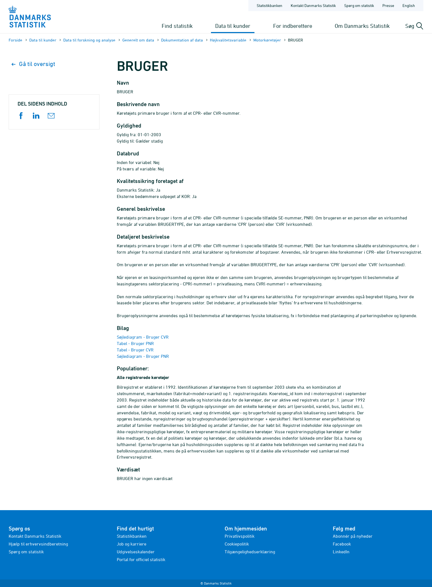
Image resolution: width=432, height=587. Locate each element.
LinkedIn (341, 551)
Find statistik (177, 26)
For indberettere (292, 26)
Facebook (342, 543)
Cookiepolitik (237, 543)
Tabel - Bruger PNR (135, 343)
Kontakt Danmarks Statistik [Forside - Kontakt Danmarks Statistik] (313, 5)
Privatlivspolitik (239, 536)
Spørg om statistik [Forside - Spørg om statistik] (359, 5)
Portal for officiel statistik (141, 559)
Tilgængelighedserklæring (250, 551)
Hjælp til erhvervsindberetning (38, 543)
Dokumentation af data (182, 40)
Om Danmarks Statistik (362, 26)
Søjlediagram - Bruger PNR (143, 356)
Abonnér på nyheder (353, 536)
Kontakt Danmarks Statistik (35, 536)
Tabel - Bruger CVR (135, 349)
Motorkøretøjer (267, 40)
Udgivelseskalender (136, 551)
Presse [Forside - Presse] (388, 5)
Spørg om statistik (26, 551)
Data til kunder (232, 26)
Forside (15, 40)
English (408, 5)
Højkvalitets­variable (228, 40)
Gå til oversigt (33, 63)
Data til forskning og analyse (89, 40)
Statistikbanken (269, 5)
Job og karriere (131, 543)
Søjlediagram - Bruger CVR (143, 336)
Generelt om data (138, 40)
